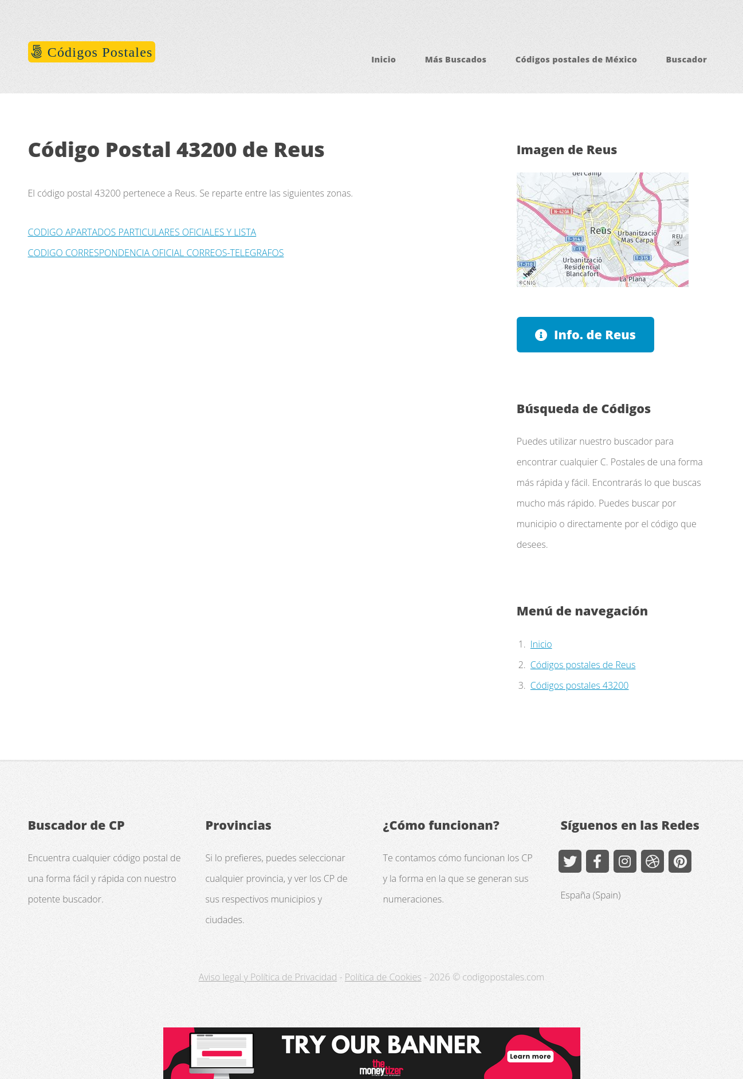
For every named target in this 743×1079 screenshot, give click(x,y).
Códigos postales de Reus (583, 664)
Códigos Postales (98, 52)
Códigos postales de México (576, 59)
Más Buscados (456, 59)
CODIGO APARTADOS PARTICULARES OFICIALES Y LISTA (142, 232)
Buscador (686, 59)
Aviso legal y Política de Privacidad (268, 977)
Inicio (383, 59)
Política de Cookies (383, 977)
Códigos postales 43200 (579, 685)
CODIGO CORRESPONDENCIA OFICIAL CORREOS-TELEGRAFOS (156, 252)
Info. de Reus (595, 334)
